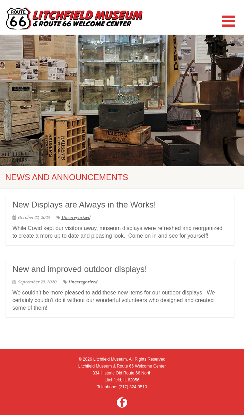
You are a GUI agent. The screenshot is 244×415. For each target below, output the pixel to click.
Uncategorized (73, 217)
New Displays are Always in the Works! (84, 204)
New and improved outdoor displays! (79, 269)
